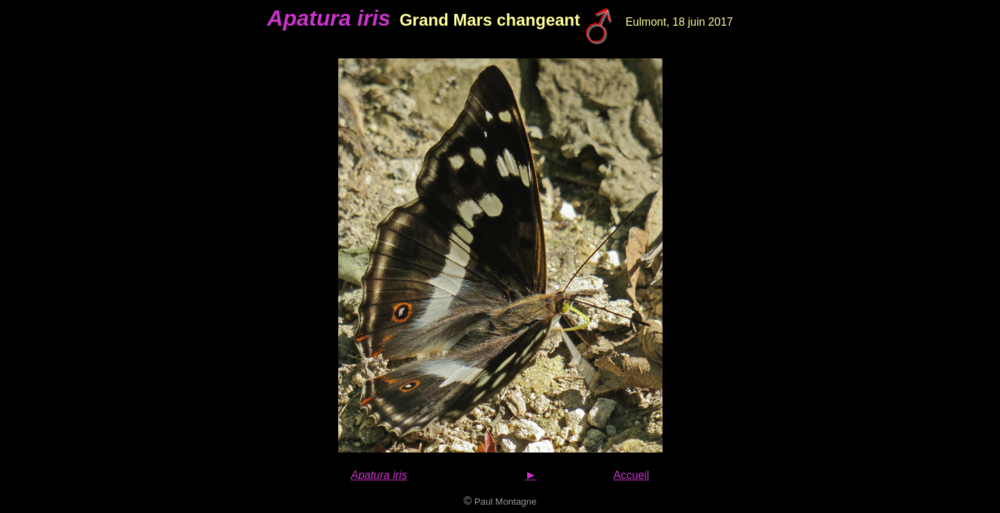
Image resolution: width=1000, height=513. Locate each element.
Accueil (631, 475)
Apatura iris (379, 475)
